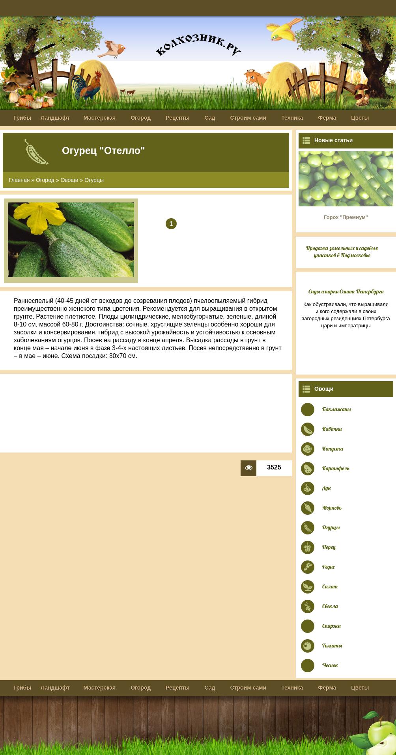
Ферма (327, 118)
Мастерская (100, 118)
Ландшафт (55, 118)
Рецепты (177, 118)
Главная (19, 180)
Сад (210, 118)
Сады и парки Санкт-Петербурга (346, 291)
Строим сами (248, 118)
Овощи (69, 180)
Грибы (22, 118)
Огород (141, 118)
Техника (292, 118)
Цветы (360, 118)
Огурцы (94, 180)
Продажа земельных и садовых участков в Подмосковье (342, 252)
